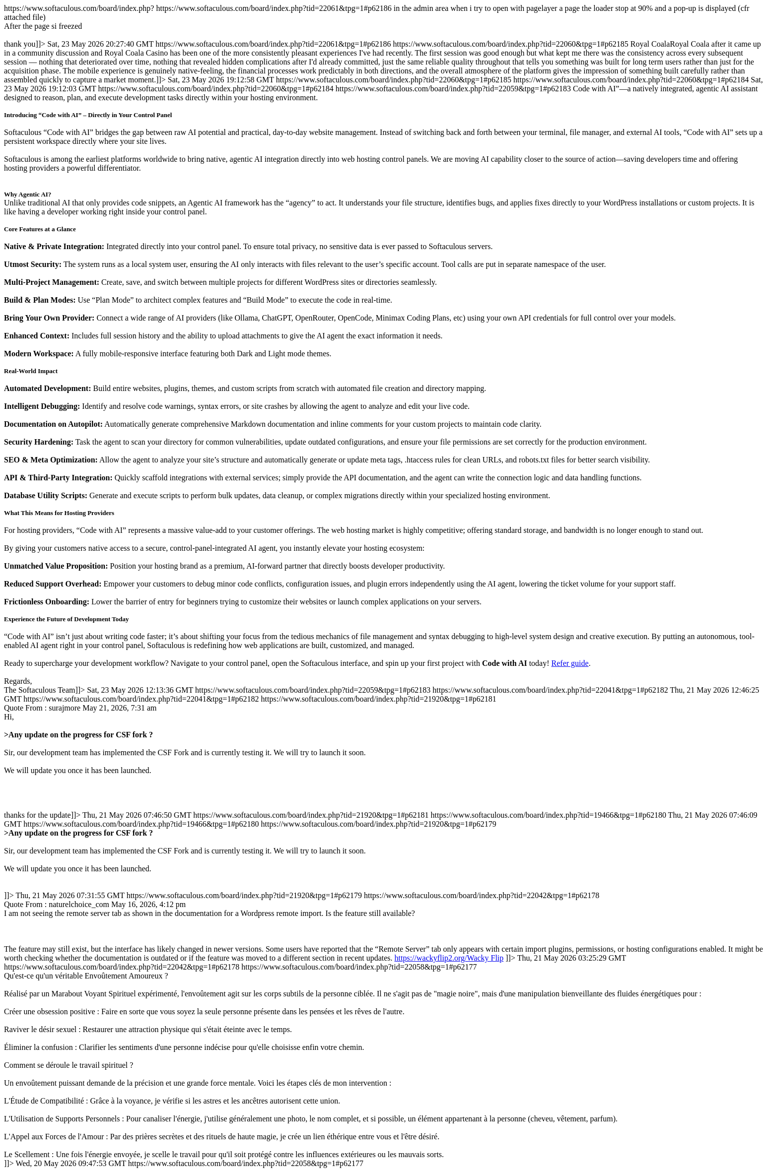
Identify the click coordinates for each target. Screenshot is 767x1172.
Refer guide (570, 663)
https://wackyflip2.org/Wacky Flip (449, 958)
